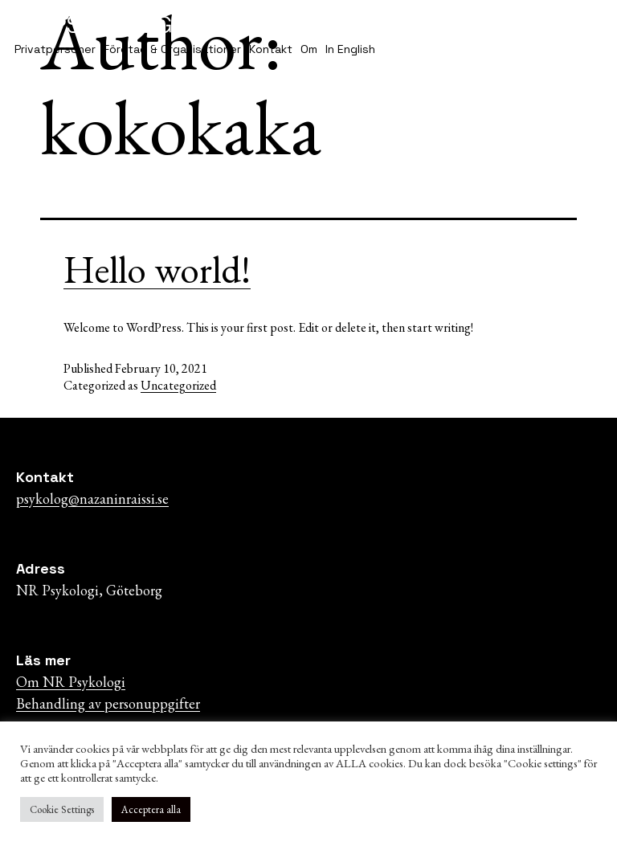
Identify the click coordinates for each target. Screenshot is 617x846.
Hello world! (157, 269)
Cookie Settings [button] (62, 809)
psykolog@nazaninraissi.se (92, 498)
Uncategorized (178, 385)
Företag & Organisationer (172, 49)
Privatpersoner (55, 49)
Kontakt (270, 49)
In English (350, 49)
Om (308, 49)
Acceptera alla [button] (151, 809)
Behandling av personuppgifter (108, 703)
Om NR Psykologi (70, 681)
